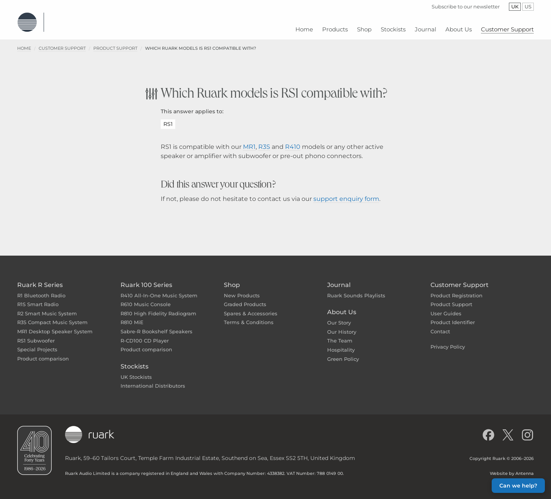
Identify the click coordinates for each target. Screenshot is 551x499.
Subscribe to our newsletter (466, 6)
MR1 (249, 141)
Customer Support (62, 42)
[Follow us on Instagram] (527, 429)
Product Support (115, 42)
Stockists (134, 360)
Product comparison (43, 353)
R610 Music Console (146, 298)
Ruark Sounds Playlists (356, 290)
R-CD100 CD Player (145, 335)
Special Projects (37, 344)
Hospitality (341, 344)
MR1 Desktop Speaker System (55, 326)
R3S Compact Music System (52, 316)
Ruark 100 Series (146, 279)
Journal (338, 279)
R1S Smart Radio (38, 298)
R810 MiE (132, 316)
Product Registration (456, 290)
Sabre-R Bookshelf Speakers (156, 326)
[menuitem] (304, 27)
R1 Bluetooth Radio (41, 290)
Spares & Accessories (250, 308)
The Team (339, 335)
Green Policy (343, 353)
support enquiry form (346, 193)
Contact (440, 326)
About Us (341, 306)
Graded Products (245, 298)
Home (24, 42)
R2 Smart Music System (47, 308)
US (529, 6)
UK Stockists (136, 371)
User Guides (445, 308)
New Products (242, 290)
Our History (341, 326)
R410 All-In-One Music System (159, 290)
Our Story (339, 317)
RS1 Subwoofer (36, 335)
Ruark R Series (40, 279)
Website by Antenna (512, 467)
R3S (264, 141)
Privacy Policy (447, 341)
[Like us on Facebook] (488, 429)
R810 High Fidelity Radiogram (158, 308)
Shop (232, 279)
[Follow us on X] (508, 429)
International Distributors (153, 380)
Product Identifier (452, 316)
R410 (292, 141)
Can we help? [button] (518, 485)
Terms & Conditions (249, 316)
